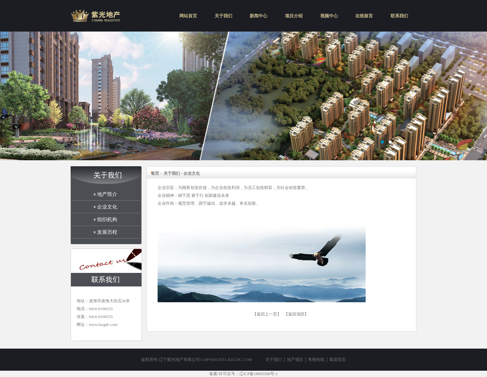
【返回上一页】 (266, 314)
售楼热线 (316, 359)
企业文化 (107, 206)
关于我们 (223, 16)
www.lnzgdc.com (103, 324)
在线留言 (364, 16)
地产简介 (107, 194)
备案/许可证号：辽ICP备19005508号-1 (243, 373)
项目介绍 (294, 16)
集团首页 (337, 359)
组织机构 (107, 219)
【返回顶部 (294, 314)
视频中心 (329, 16)
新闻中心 (258, 16)
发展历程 (107, 232)
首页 (155, 173)
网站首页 (188, 16)
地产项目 (295, 359)
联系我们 (399, 16)
